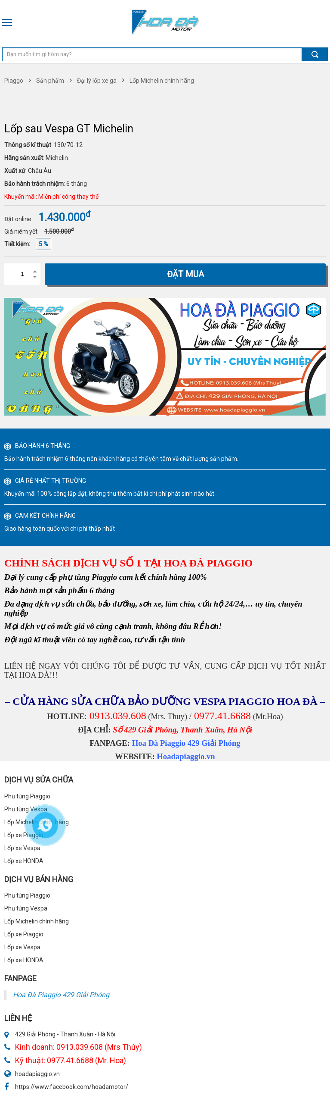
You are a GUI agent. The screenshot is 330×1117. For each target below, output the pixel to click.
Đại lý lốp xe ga (97, 80)
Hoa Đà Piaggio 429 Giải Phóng (186, 743)
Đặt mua (185, 274)
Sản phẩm (50, 80)
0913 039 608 (325, 22)
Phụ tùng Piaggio (27, 895)
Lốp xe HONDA (23, 960)
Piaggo (13, 80)
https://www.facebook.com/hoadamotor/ (71, 1086)
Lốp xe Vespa (22, 947)
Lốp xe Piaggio (23, 934)
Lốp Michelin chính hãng (162, 80)
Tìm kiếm (315, 54)
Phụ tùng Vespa (25, 908)
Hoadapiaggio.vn (186, 756)
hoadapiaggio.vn (37, 1073)
